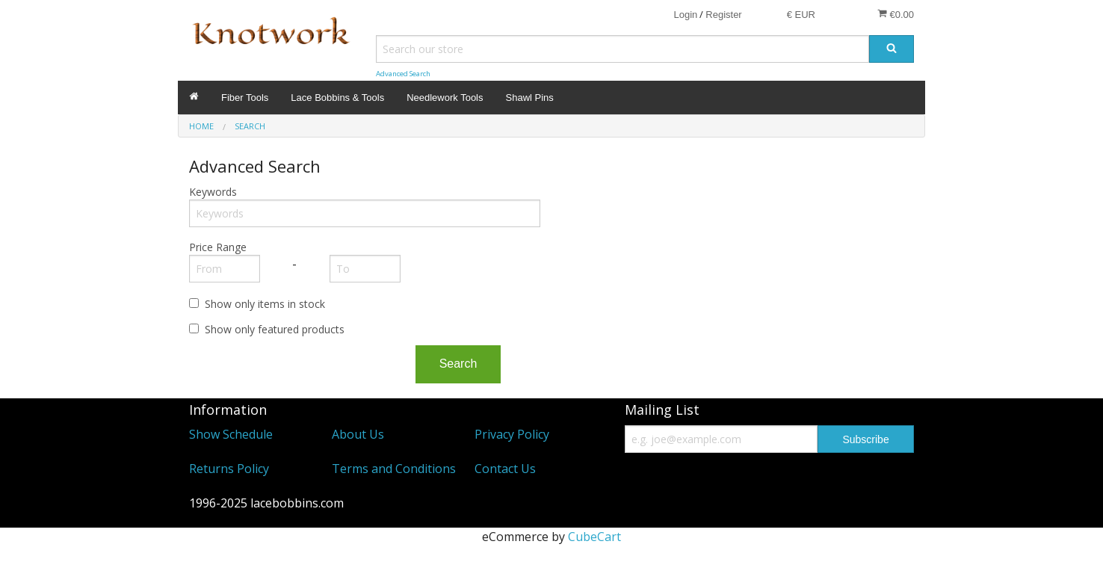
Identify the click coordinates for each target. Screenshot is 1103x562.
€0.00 (895, 14)
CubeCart (594, 536)
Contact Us (505, 468)
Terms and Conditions (394, 468)
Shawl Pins (530, 97)
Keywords (213, 192)
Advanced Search (403, 73)
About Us (358, 434)
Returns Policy (229, 468)
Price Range (218, 247)
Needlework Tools (445, 97)
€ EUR (801, 14)
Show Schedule (231, 434)
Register (723, 14)
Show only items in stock (265, 304)
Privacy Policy (512, 434)
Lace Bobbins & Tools (337, 97)
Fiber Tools (244, 97)
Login (685, 14)
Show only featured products (275, 329)
